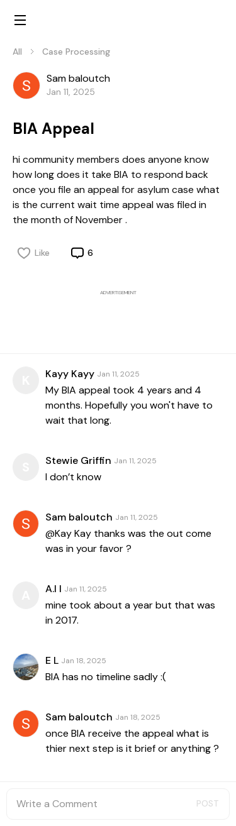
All (17, 51)
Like (33, 253)
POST (207, 803)
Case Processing (76, 51)
